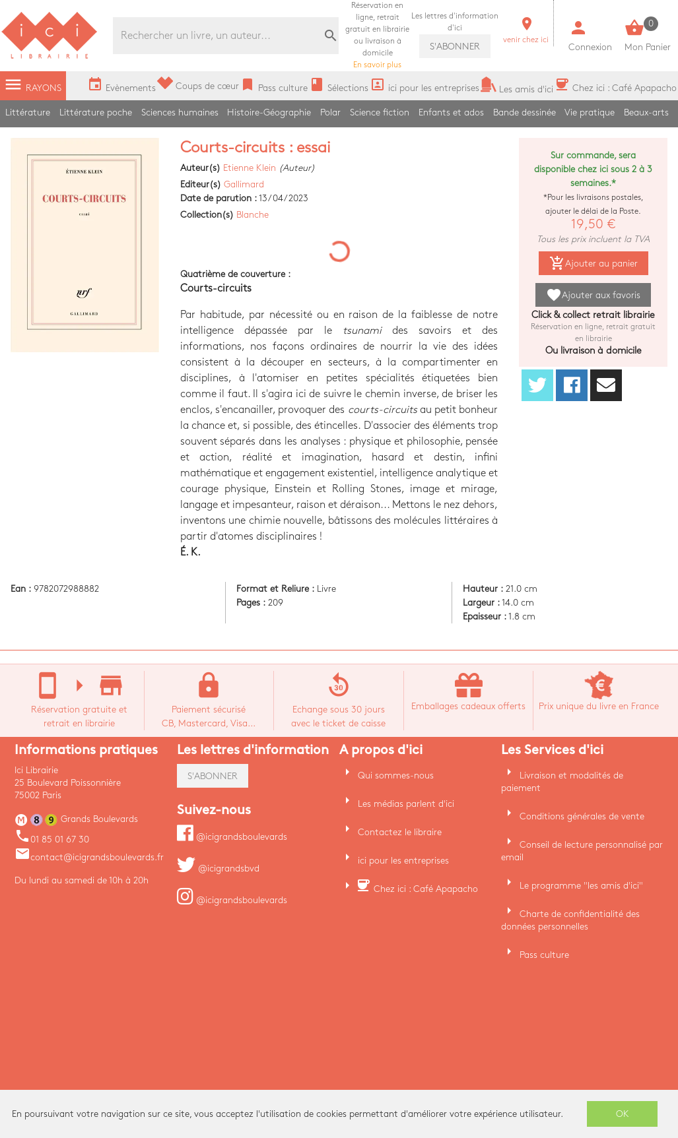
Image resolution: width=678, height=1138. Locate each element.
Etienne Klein (249, 168)
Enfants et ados (451, 112)
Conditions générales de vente (582, 816)
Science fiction (379, 112)
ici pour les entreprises (403, 860)
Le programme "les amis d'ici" (581, 885)
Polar (330, 112)
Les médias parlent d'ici (406, 804)
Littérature (27, 112)
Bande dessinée (524, 112)
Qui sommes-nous (396, 775)
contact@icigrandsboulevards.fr (89, 857)
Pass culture (544, 955)
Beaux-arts (646, 112)
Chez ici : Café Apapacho (426, 889)
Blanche (252, 214)
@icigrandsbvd (218, 868)
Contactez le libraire (400, 832)
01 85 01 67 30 (52, 839)
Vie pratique (589, 112)
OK (622, 1114)
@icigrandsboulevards (232, 837)
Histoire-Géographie (269, 112)
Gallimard (244, 184)
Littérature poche (95, 112)
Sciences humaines (180, 112)
